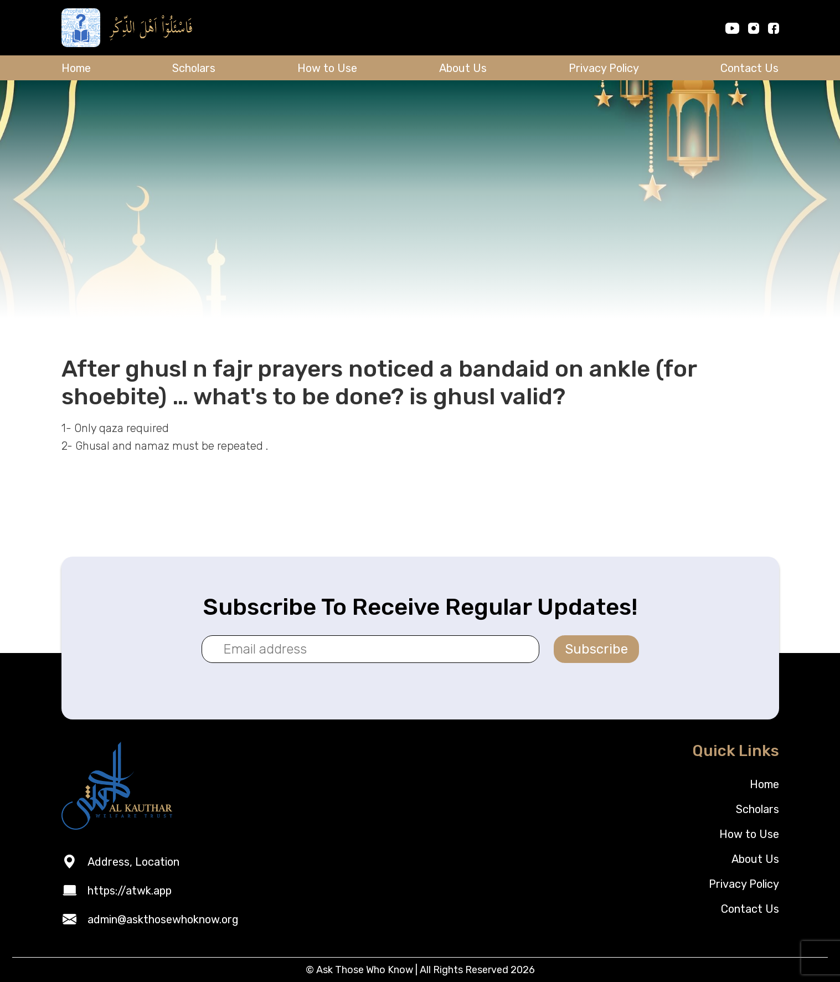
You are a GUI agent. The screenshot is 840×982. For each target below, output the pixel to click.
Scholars (193, 68)
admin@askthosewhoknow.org (163, 919)
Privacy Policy (604, 68)
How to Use (327, 68)
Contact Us (749, 68)
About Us (463, 68)
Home (76, 68)
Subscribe (596, 649)
